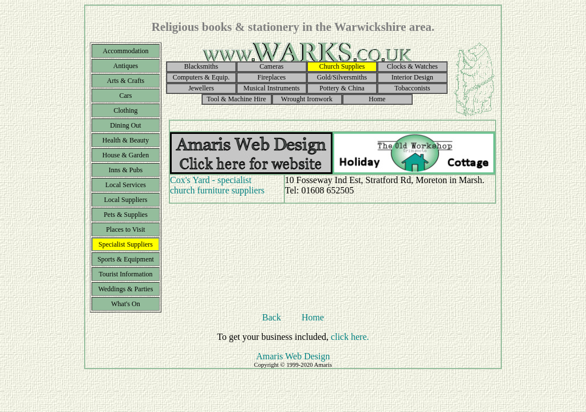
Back (271, 317)
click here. (350, 337)
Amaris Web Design (293, 356)
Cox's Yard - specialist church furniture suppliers (217, 185)
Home (313, 317)
